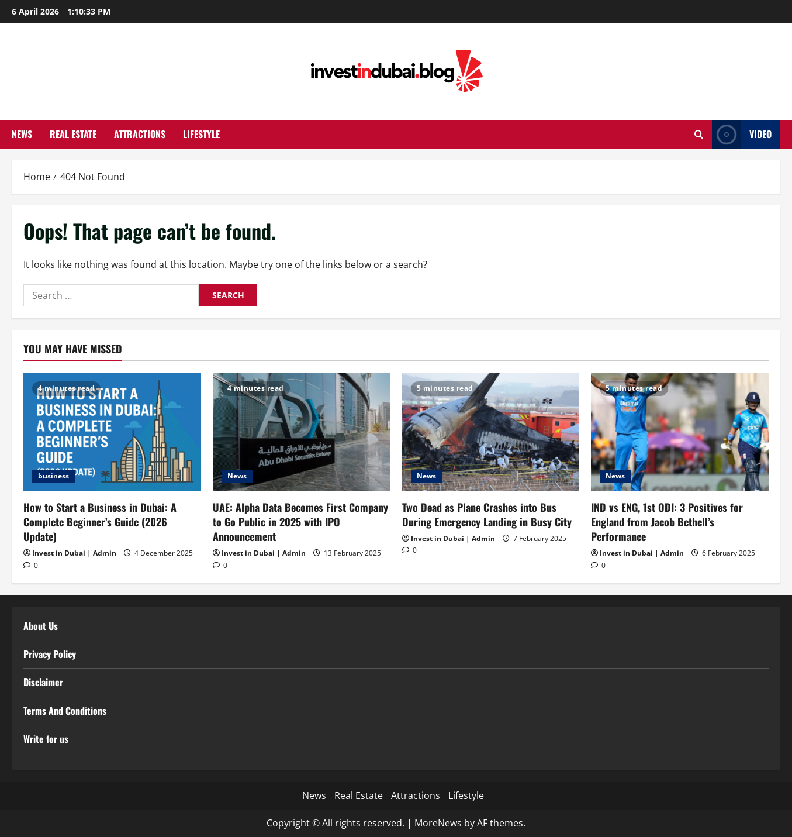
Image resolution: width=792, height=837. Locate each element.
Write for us (45, 739)
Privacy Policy (49, 654)
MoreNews (438, 823)
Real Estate (73, 134)
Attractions (139, 134)
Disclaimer (43, 682)
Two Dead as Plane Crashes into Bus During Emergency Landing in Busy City (487, 514)
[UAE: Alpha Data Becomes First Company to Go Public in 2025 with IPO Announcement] (301, 432)
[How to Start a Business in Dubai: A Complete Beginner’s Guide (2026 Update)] (112, 432)
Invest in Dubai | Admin (74, 553)
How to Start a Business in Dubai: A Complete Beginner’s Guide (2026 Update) (100, 522)
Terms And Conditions (64, 711)
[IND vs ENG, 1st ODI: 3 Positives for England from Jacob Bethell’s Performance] (680, 432)
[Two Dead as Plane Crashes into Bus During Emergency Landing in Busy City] (491, 432)
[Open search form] (698, 134)
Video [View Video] (742, 134)
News (22, 134)
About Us (40, 626)
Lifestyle (201, 134)
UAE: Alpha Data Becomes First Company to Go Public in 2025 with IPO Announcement (300, 522)
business (53, 476)
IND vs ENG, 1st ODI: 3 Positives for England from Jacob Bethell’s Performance (667, 522)
